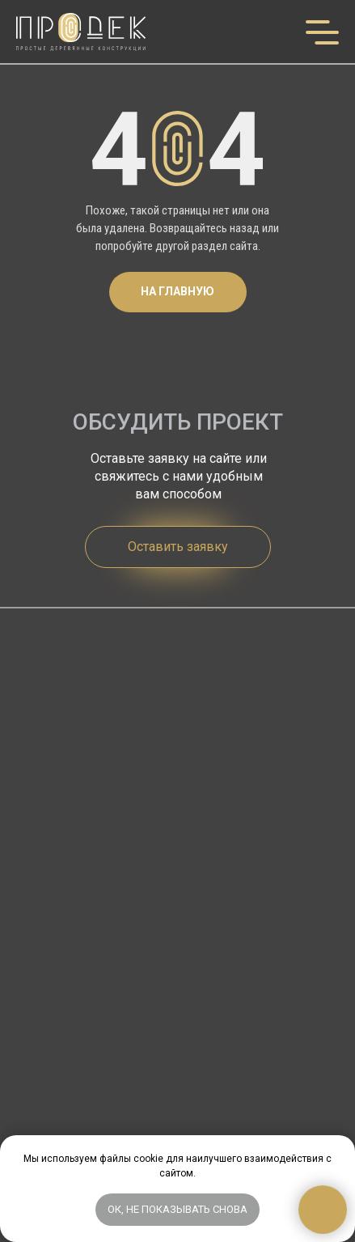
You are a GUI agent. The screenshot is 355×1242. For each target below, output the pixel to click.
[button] (178, 547)
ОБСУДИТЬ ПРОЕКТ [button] (178, 422)
